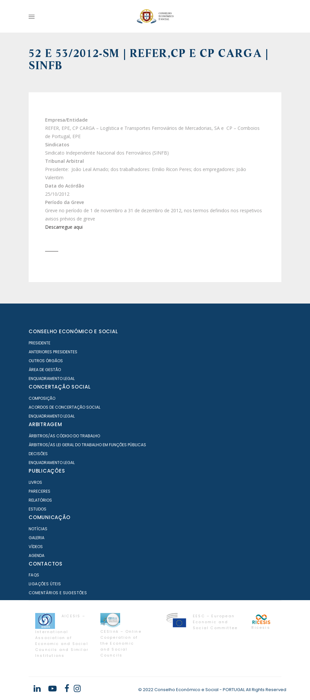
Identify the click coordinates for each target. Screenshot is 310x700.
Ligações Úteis (45, 584)
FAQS (34, 575)
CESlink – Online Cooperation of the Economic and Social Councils (121, 643)
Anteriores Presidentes (53, 352)
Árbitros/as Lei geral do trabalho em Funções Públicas (87, 445)
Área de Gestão (45, 369)
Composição (42, 398)
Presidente (39, 343)
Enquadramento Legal (52, 378)
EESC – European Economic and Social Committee (215, 621)
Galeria (36, 537)
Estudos (37, 509)
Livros (35, 482)
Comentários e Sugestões (58, 593)
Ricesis (260, 627)
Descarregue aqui (64, 227)
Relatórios (40, 500)
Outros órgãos (46, 361)
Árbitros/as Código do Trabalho (64, 436)
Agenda (36, 555)
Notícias (38, 529)
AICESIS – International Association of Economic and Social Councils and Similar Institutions (62, 635)
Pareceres (39, 491)
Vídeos (36, 546)
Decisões (38, 453)
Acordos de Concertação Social (64, 407)
